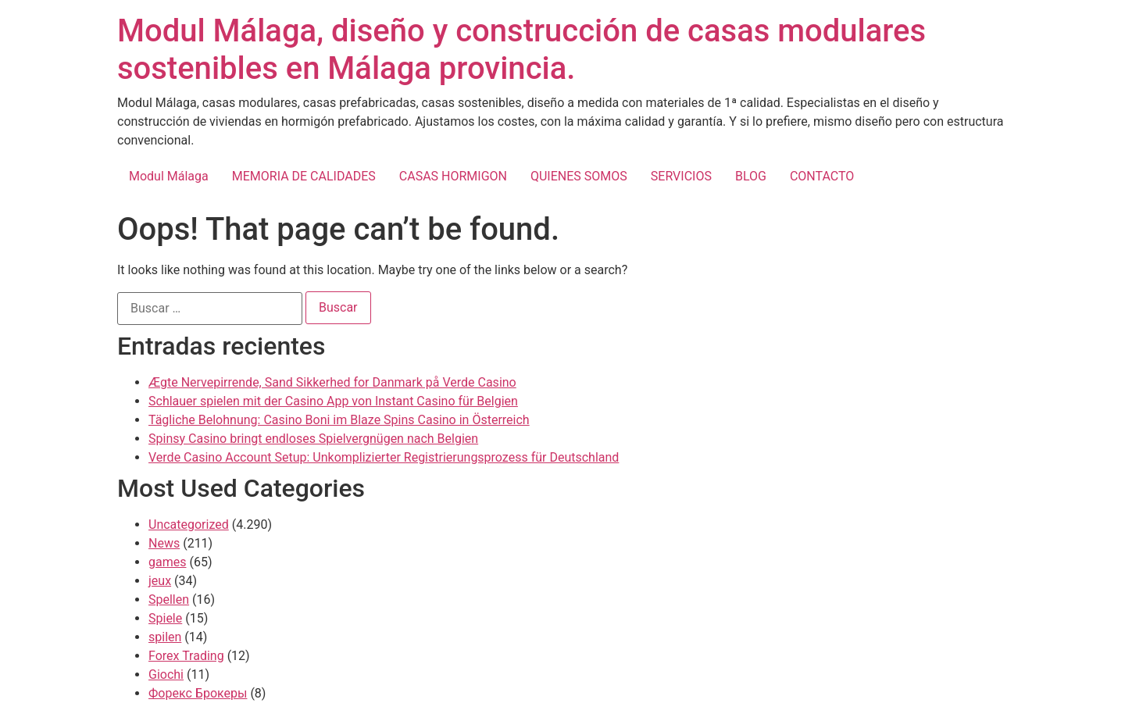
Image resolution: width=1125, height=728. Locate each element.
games (167, 562)
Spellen (168, 599)
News (164, 543)
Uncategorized (188, 524)
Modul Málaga (169, 176)
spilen (164, 637)
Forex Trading (186, 655)
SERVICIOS (681, 176)
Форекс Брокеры (197, 693)
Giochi (166, 674)
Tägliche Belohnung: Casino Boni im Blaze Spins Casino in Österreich (339, 419)
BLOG (750, 176)
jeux (159, 580)
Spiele (165, 618)
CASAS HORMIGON (453, 176)
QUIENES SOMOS (578, 176)
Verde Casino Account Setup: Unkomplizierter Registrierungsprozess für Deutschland (383, 457)
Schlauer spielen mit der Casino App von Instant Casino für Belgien (333, 401)
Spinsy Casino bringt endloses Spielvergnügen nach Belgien (313, 438)
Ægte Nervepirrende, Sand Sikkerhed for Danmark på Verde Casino (332, 382)
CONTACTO (822, 176)
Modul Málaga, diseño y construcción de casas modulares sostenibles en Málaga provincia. (521, 49)
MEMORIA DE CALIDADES (304, 176)
